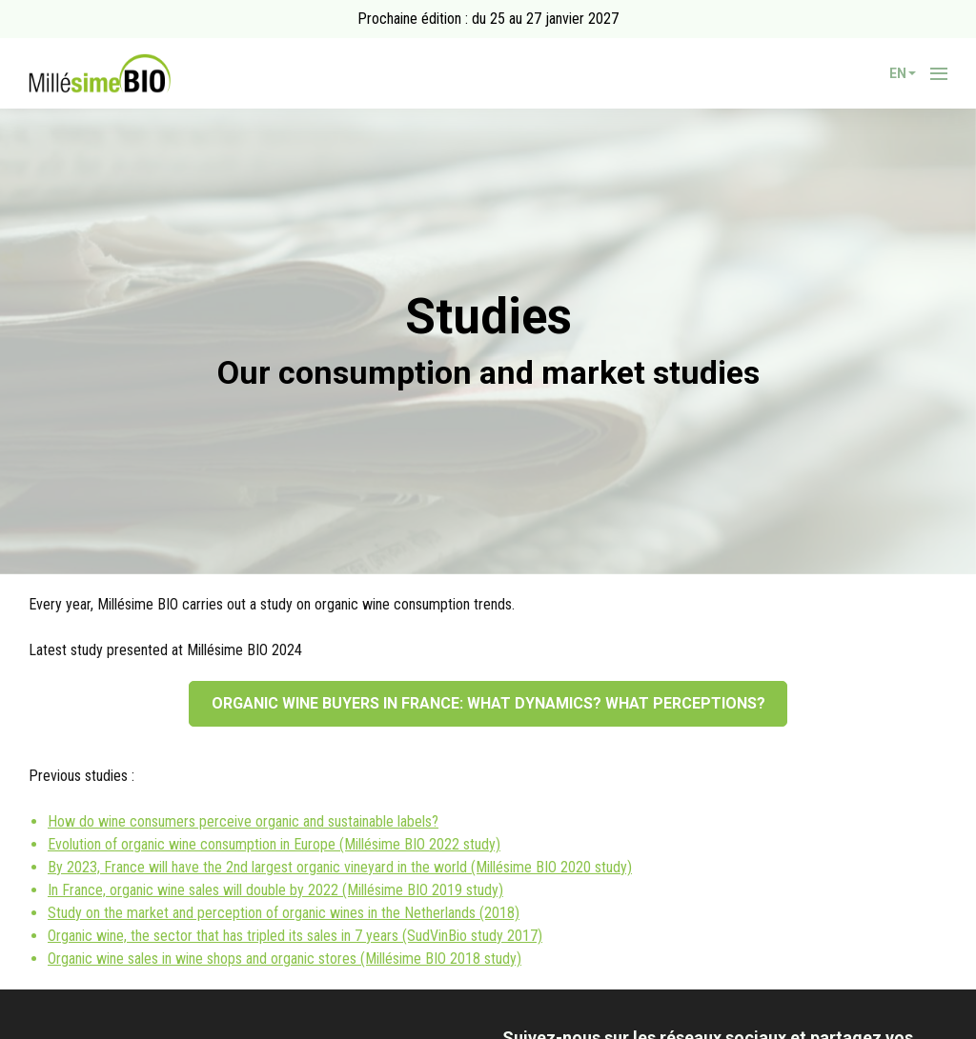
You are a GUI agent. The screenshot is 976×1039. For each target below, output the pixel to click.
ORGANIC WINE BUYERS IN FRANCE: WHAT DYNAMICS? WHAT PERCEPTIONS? (488, 703)
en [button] (902, 73)
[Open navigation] (938, 73)
